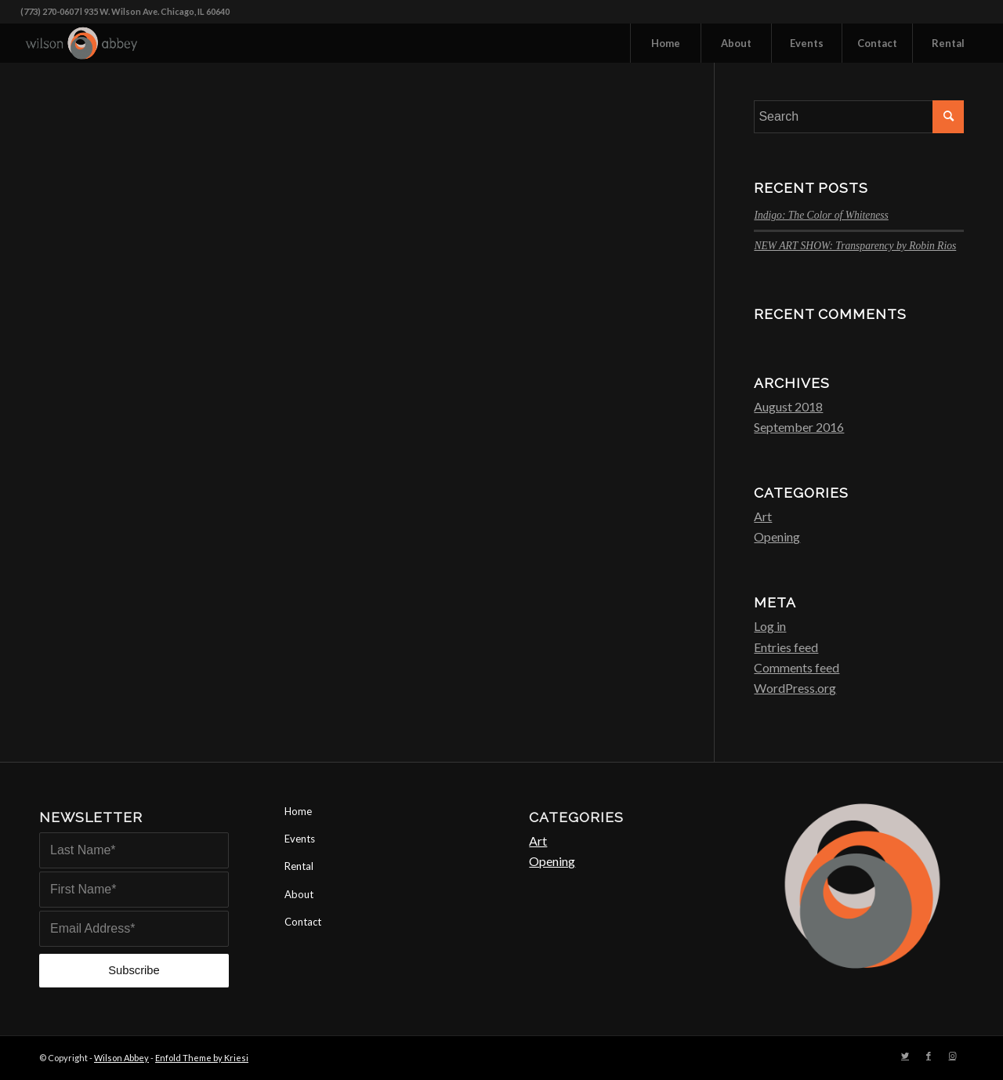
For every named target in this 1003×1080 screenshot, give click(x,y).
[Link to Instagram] (952, 1055)
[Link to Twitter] (905, 1055)
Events (299, 838)
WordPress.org (795, 687)
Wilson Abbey (121, 1058)
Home (298, 811)
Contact (302, 921)
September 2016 (799, 426)
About (298, 894)
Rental (298, 866)
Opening (777, 536)
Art (763, 516)
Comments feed (796, 667)
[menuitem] (665, 43)
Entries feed (786, 647)
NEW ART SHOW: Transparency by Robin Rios (855, 246)
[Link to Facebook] (928, 1055)
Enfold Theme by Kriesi (201, 1058)
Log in (770, 625)
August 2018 (788, 406)
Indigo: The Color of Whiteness (821, 215)
